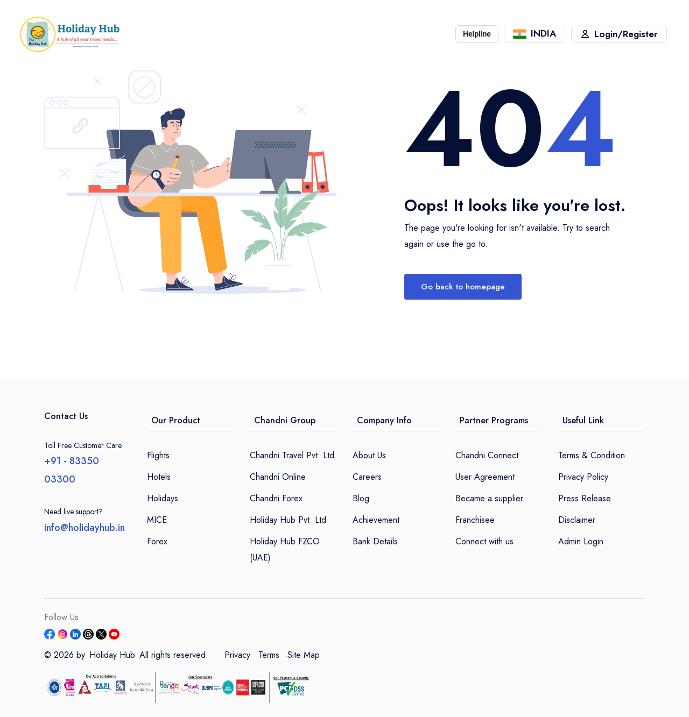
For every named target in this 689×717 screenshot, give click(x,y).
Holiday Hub (112, 655)
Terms (268, 655)
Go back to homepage (463, 287)
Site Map (303, 655)
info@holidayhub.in (84, 528)
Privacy (237, 655)
